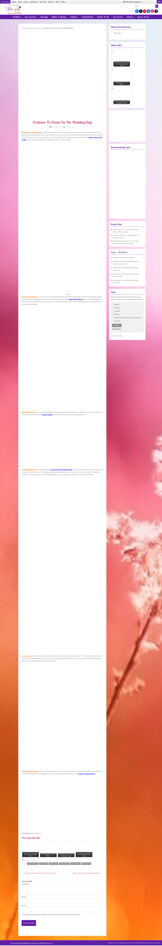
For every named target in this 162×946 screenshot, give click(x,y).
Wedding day (86, 863)
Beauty (44, 17)
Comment (26, 884)
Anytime (117, 321)
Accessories (31, 17)
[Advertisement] (81, 7)
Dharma (51, 2)
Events (63, 2)
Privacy (125, 943)
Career (116, 943)
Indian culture (64, 863)
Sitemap (143, 943)
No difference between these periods (127, 318)
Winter (116, 314)
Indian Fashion (75, 863)
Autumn (117, 311)
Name (24, 897)
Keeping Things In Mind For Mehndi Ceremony (41, 873)
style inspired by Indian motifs (61, 470)
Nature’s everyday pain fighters (123, 257)
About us (110, 943)
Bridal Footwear (32, 863)
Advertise (150, 943)
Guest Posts (143, 17)
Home (24, 28)
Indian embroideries (76, 299)
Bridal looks (43, 863)
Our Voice (43, 2)
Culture (74, 17)
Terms (131, 943)
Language (132, 2)
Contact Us (157, 943)
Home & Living (59, 17)
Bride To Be (103, 17)
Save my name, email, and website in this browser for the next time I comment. (51, 914)
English (14, 2)
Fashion (17, 17)
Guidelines (137, 943)
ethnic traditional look (86, 774)
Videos (130, 17)
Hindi (19, 2)
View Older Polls (116, 336)
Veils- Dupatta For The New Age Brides (86, 873)
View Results (116, 329)
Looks (38, 28)
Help (121, 943)
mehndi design (47, 414)
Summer (117, 308)
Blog (57, 2)
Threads (117, 33)
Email (24, 905)
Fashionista (87, 17)
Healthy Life (34, 2)
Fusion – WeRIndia (119, 252)
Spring (116, 304)
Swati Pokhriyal (69, 127)
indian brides (53, 863)
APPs (159, 2)
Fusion (26, 2)
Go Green (118, 17)
